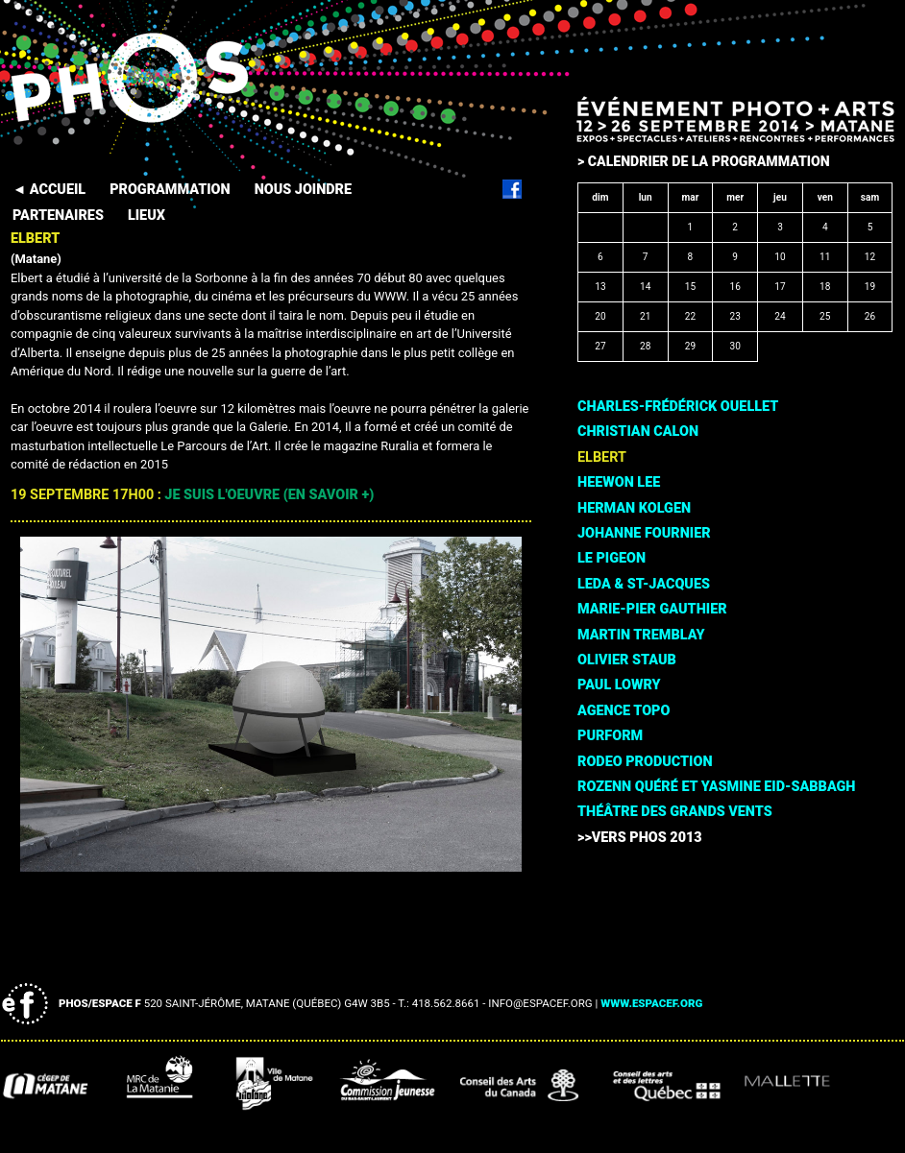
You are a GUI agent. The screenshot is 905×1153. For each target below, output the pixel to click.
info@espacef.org (540, 1003)
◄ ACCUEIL (49, 189)
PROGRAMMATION (170, 189)
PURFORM (610, 736)
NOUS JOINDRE (303, 189)
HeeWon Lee (618, 482)
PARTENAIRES (58, 215)
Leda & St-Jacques (643, 584)
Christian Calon (637, 431)
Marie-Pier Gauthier (652, 609)
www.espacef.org (651, 1003)
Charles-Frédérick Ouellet (677, 406)
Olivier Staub (626, 660)
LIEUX (146, 215)
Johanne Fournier (644, 533)
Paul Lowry (619, 685)
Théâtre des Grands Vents (674, 812)
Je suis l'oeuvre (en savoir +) (269, 495)
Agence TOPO (623, 711)
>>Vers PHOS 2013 (639, 837)
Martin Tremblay (640, 635)
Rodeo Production (644, 762)
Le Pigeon (611, 558)
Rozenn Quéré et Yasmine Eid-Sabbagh (716, 787)
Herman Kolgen (634, 508)
